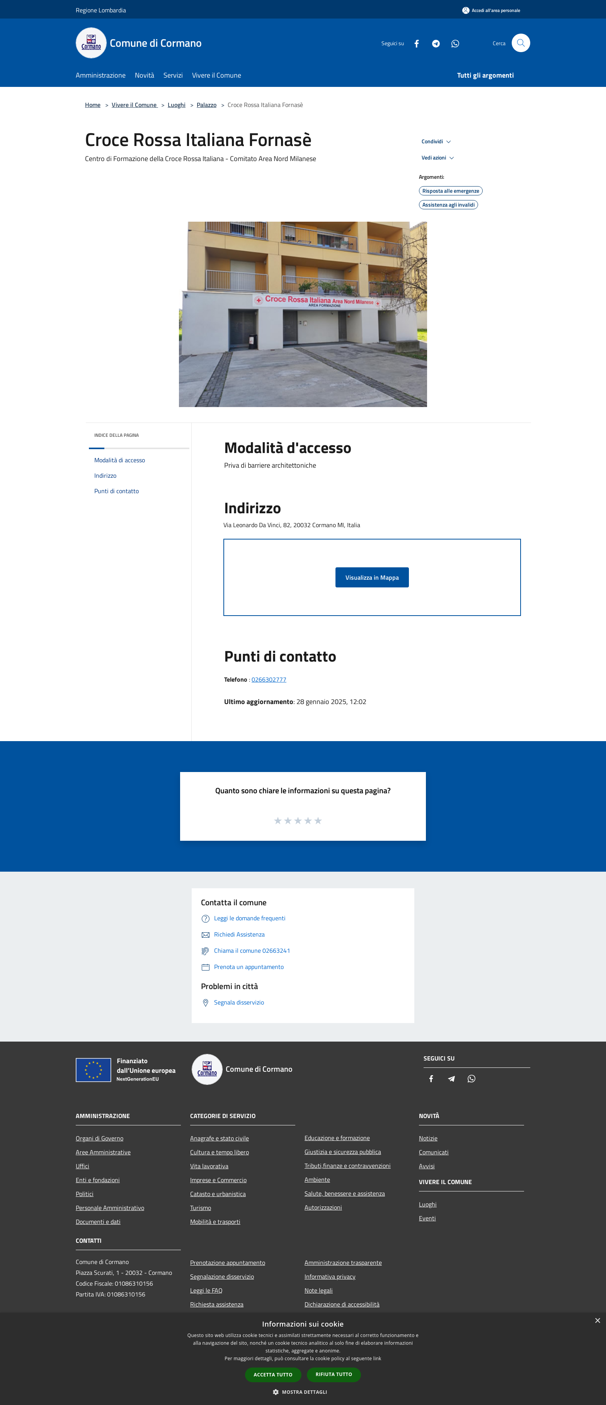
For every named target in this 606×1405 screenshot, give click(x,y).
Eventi (427, 1218)
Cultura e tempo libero (219, 1152)
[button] (303, 1392)
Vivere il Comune (135, 104)
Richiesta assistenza (216, 1304)
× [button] (597, 1321)
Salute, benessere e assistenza (345, 1193)
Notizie (428, 1138)
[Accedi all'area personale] (491, 10)
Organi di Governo (99, 1138)
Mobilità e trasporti (215, 1221)
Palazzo (206, 104)
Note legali (319, 1290)
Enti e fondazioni (98, 1179)
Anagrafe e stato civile (219, 1138)
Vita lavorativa (209, 1166)
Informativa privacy (330, 1276)
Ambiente (317, 1179)
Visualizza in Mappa (372, 577)
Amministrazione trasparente (343, 1262)
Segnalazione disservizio (222, 1276)
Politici (85, 1193)
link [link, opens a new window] (377, 1358)
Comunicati (434, 1152)
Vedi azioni (439, 158)
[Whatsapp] (452, 42)
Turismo (200, 1207)
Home (92, 104)
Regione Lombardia (101, 10)
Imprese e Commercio (218, 1179)
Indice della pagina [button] (116, 435)
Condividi (437, 141)
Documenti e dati (98, 1221)
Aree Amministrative (103, 1152)
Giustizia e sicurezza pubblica (343, 1151)
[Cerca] (521, 43)
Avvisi (427, 1166)
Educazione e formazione (337, 1137)
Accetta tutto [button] (273, 1374)
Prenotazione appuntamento (227, 1262)
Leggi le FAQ (206, 1290)
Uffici (82, 1166)
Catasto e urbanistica (218, 1193)
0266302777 (269, 679)
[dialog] (303, 1359)
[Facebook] (413, 42)
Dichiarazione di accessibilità (342, 1304)
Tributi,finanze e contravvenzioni (348, 1165)
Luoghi (177, 104)
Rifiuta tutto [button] (334, 1374)
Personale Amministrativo (110, 1207)
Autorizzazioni (323, 1207)
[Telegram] (433, 42)
